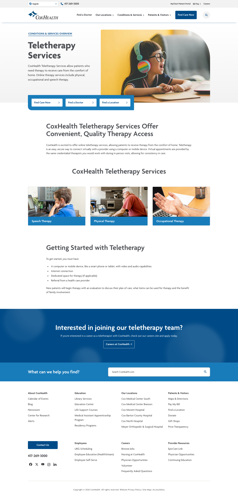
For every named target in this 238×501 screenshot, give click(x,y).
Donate (172, 415)
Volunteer (126, 465)
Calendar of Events (38, 398)
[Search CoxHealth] (206, 15)
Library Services (83, 398)
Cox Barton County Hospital (136, 415)
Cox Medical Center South (135, 398)
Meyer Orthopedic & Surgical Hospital (142, 426)
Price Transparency (178, 426)
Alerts (31, 421)
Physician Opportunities (134, 460)
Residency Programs (85, 425)
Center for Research (39, 415)
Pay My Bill (174, 404)
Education (80, 393)
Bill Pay (197, 4)
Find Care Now (186, 14)
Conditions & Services (130, 14)
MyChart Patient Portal (181, 4)
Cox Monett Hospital (132, 409)
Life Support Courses (86, 409)
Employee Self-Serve (86, 460)
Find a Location (115, 102)
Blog (30, 404)
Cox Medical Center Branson (136, 404)
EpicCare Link (175, 448)
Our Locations (105, 14)
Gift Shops (174, 421)
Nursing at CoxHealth (133, 454)
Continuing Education (180, 460)
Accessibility (159, 490)
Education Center (84, 404)
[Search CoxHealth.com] (159, 372)
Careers (207, 4)
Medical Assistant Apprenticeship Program (93, 418)
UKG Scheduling (83, 448)
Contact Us (43, 445)
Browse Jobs (127, 448)
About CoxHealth (37, 393)
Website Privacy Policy (130, 490)
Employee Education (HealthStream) (94, 454)
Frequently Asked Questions (136, 471)
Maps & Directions (178, 398)
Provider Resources (178, 443)
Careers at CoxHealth (119, 346)
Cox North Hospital (132, 421)
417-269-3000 (71, 3)
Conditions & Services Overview (50, 33)
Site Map (147, 490)
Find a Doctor (84, 14)
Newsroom (34, 409)
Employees (81, 443)
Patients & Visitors (159, 14)
